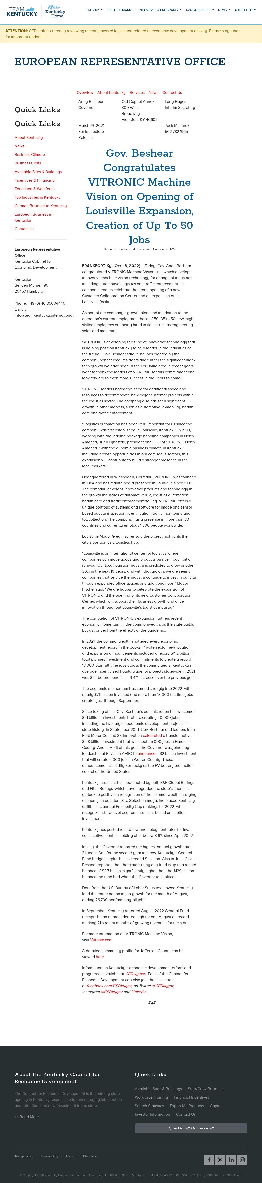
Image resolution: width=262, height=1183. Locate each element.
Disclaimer (90, 1156)
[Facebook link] (209, 1160)
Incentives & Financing (35, 180)
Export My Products (187, 1106)
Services (137, 92)
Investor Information (152, 1114)
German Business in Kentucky (41, 206)
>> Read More (27, 1117)
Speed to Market (121, 10)
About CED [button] (244, 10)
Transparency (24, 1156)
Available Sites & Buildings (38, 172)
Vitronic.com (101, 940)
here (100, 957)
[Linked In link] (231, 1160)
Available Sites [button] (198, 10)
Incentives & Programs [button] (159, 10)
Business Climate (30, 154)
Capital (216, 1106)
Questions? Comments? (191, 1128)
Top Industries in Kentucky (38, 197)
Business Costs (28, 163)
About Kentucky (29, 137)
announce (146, 753)
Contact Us (24, 229)
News (19, 146)
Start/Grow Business (205, 1089)
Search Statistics (149, 1106)
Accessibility (49, 1156)
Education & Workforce (35, 189)
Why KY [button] (93, 10)
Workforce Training (151, 1097)
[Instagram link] (242, 1160)
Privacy (71, 1156)
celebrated (152, 735)
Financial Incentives (191, 1097)
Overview (85, 92)
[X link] (220, 1160)
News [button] (223, 10)
